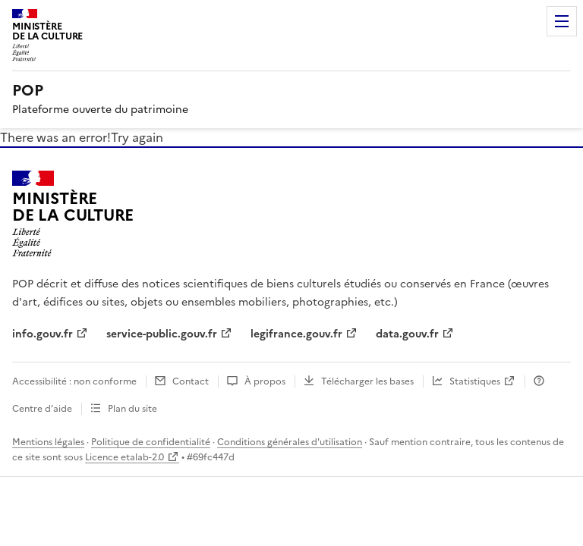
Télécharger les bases (367, 381)
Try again (137, 137)
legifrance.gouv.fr (296, 334)
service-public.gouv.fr (161, 334)
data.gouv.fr (407, 334)
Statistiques (474, 381)
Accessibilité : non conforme (74, 381)
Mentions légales (48, 442)
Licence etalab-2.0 (124, 457)
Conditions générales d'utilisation (289, 442)
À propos (264, 381)
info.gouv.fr (42, 334)
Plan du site (132, 409)
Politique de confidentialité (150, 442)
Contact (190, 381)
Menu (562, 21)
